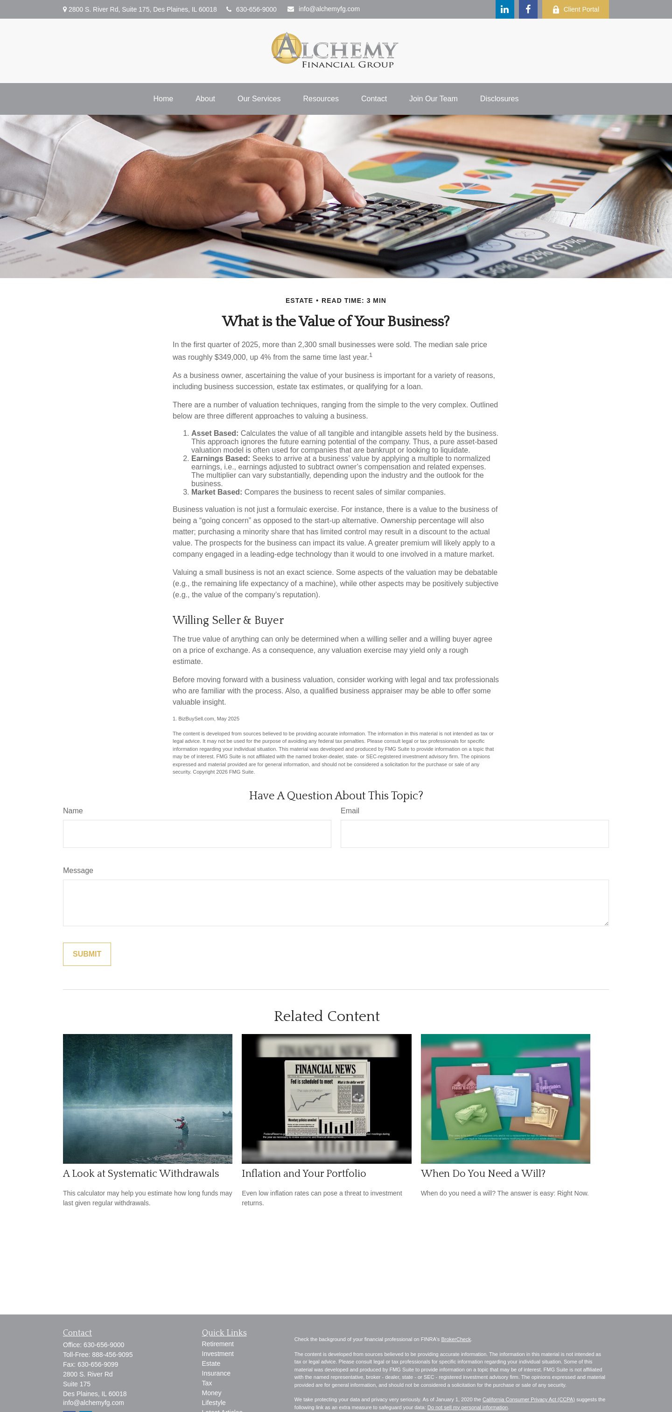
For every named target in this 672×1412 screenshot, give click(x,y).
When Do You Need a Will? (483, 1174)
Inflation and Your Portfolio (304, 1174)
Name (73, 811)
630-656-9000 (251, 9)
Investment (218, 1353)
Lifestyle (214, 1402)
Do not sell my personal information (467, 1407)
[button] (163, 98)
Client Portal (575, 10)
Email (350, 811)
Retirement (218, 1344)
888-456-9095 (112, 1354)
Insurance (216, 1373)
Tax (207, 1383)
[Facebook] (528, 9)
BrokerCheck (456, 1339)
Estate (211, 1363)
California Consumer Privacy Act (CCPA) (529, 1399)
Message (78, 870)
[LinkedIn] (505, 9)
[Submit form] (87, 954)
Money (212, 1393)
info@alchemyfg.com (323, 9)
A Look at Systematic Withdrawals (141, 1174)
